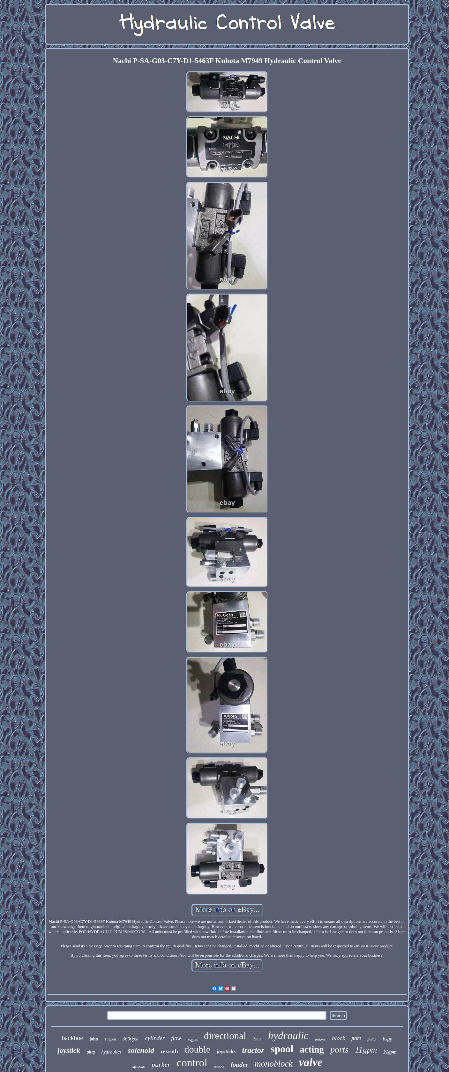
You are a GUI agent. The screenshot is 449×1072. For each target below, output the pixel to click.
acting (312, 1049)
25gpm (192, 1040)
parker (161, 1064)
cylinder (155, 1038)
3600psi (130, 1038)
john (93, 1039)
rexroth (169, 1051)
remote (219, 1066)
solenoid (141, 1050)
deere (257, 1039)
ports (339, 1049)
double (197, 1049)
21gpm (390, 1051)
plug (91, 1052)
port (356, 1038)
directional (225, 1035)
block (338, 1038)
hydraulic (288, 1035)
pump (371, 1039)
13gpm (110, 1039)
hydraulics (111, 1051)
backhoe (72, 1037)
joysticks (226, 1051)
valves (320, 1040)
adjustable (138, 1067)
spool (282, 1048)
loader (239, 1064)
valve (311, 1062)
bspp (387, 1038)
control (192, 1062)
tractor (253, 1050)
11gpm (366, 1049)
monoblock (273, 1063)
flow (176, 1038)
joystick (68, 1050)
